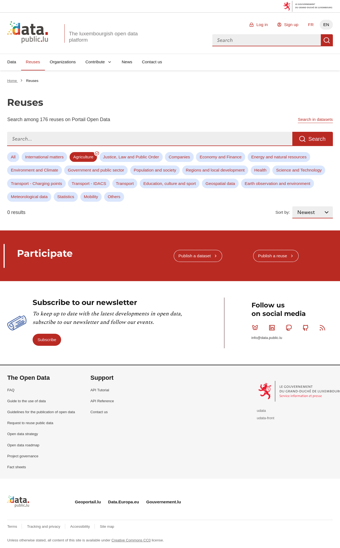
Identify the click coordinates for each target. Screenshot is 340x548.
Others (114, 196)
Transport (125, 183)
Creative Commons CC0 (131, 540)
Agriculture (83, 157)
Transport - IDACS (89, 183)
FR (311, 24)
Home (12, 81)
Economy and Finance (221, 157)
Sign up (291, 24)
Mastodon (290, 327)
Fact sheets (16, 467)
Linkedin (273, 327)
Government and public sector (96, 170)
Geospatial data (220, 183)
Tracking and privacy (44, 526)
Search (327, 40)
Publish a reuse (272, 255)
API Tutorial (99, 390)
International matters (44, 157)
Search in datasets (315, 119)
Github (307, 327)
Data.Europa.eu (123, 502)
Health (260, 170)
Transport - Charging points (36, 183)
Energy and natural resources (279, 157)
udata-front (265, 418)
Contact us (152, 61)
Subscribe (47, 339)
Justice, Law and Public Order (131, 157)
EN (326, 24)
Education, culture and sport (169, 183)
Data (11, 61)
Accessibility (80, 526)
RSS (323, 327)
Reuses (33, 61)
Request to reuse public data (30, 423)
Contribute (95, 61)
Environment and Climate (34, 170)
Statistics (65, 196)
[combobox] (266, 40)
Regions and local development (215, 170)
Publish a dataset (194, 255)
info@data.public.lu (267, 338)
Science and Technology (299, 170)
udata (261, 411)
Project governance (22, 456)
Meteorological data (29, 196)
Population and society (155, 170)
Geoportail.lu (88, 502)
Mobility (91, 196)
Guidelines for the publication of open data (41, 412)
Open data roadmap (23, 445)
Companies (179, 157)
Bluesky (256, 327)
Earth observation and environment (277, 183)
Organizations (63, 61)
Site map (107, 526)
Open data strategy (22, 434)
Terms (12, 526)
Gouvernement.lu (163, 502)
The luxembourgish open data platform (103, 37)
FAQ (10, 390)
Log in (262, 24)
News (127, 61)
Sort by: (282, 212)
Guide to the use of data (26, 401)
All (13, 157)
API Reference (102, 401)
